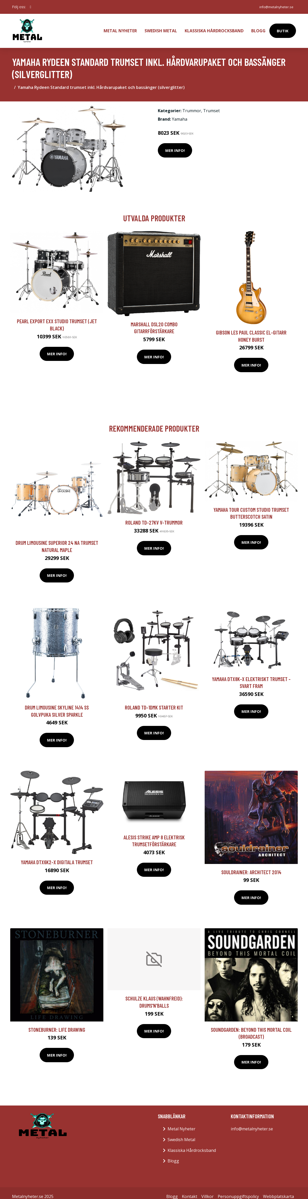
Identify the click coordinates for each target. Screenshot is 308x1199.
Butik (283, 27)
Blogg (258, 27)
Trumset (211, 104)
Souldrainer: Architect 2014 (251, 865)
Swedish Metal (161, 27)
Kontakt (189, 1189)
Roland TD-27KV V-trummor (154, 515)
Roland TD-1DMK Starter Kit (154, 700)
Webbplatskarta (278, 1189)
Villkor (207, 1189)
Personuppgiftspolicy (238, 1189)
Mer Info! (175, 143)
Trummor (191, 104)
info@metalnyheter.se (274, 6)
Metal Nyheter (120, 27)
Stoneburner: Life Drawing (56, 1022)
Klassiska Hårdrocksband (214, 27)
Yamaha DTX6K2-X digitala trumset (57, 855)
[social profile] (30, 7)
